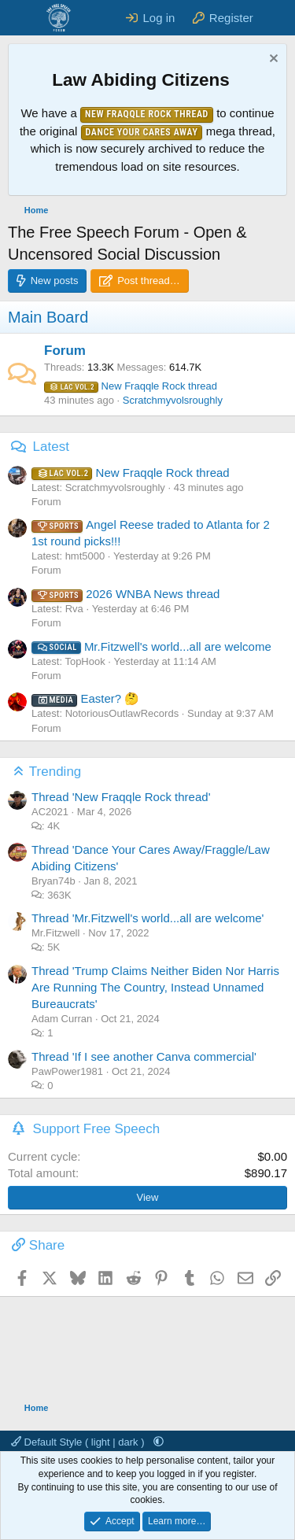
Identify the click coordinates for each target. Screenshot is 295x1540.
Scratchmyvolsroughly (173, 400)
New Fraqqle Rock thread (130, 386)
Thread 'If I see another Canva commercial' (143, 1056)
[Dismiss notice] (271, 60)
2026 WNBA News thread (125, 593)
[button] (158, 1442)
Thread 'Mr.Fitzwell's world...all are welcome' (147, 918)
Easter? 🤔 (85, 698)
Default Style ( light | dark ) (79, 1442)
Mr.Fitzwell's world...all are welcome (151, 646)
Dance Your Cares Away (142, 132)
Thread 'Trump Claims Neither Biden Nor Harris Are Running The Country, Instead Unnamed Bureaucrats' (155, 987)
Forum (65, 350)
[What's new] (276, 17)
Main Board (48, 317)
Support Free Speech (96, 1128)
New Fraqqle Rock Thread (146, 114)
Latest (51, 446)
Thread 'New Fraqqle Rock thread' (121, 796)
